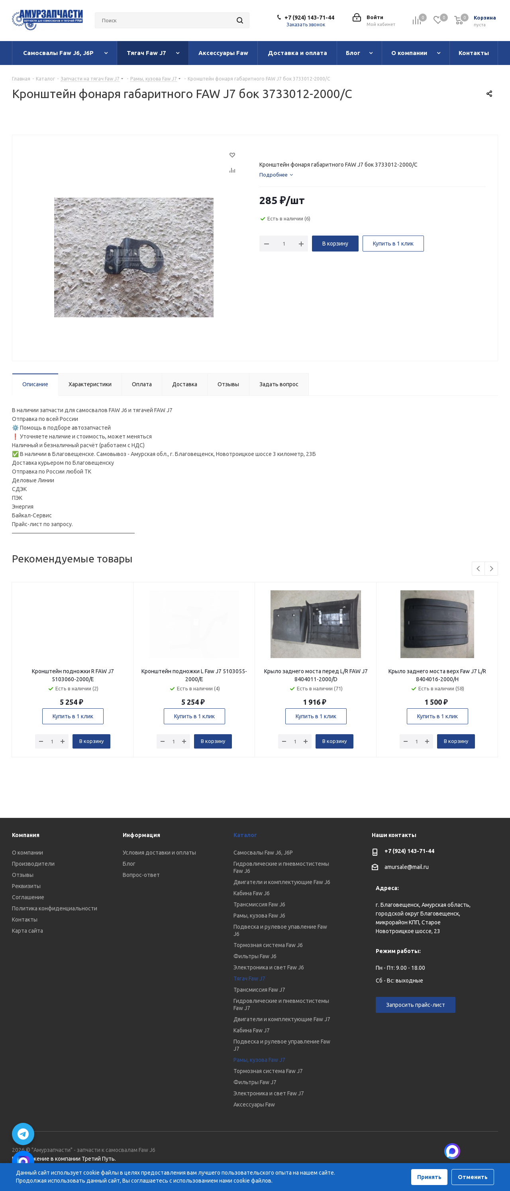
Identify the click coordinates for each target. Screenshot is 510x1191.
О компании (27, 852)
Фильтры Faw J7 (255, 1082)
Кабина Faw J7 (251, 1030)
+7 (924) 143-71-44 (309, 17)
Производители (33, 864)
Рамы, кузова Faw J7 (259, 1060)
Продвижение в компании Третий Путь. (64, 1159)
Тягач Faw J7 (249, 978)
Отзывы (22, 875)
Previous (478, 569)
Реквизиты (26, 886)
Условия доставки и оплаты (159, 852)
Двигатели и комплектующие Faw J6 (281, 882)
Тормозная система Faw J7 (268, 1071)
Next (491, 569)
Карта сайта (27, 931)
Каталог (245, 835)
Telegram (492, 1151)
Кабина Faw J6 (251, 893)
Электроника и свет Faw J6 (268, 967)
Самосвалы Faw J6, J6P (263, 852)
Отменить (473, 1177)
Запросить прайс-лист (415, 1005)
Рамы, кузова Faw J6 (259, 915)
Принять (429, 1177)
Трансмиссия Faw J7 (259, 990)
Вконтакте (472, 1151)
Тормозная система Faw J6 (268, 945)
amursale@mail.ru (406, 867)
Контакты (24, 919)
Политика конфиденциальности (54, 908)
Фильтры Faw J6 (255, 956)
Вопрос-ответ (141, 875)
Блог (129, 864)
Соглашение (28, 897)
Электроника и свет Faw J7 (268, 1093)
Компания (25, 835)
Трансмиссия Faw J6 (259, 904)
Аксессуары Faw (254, 1104)
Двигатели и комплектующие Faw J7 (281, 1019)
